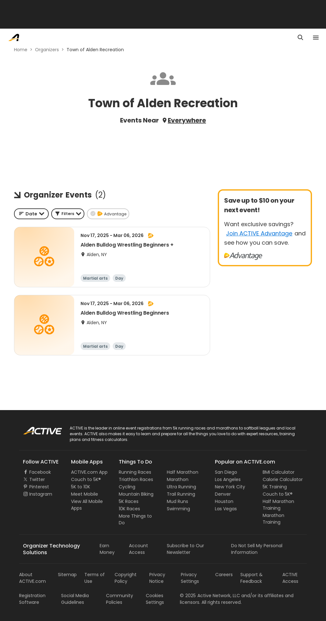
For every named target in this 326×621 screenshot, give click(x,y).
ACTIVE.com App (89, 472)
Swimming (178, 509)
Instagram (40, 494)
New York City (230, 487)
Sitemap (67, 574)
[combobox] (31, 213)
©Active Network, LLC (210, 595)
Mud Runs (177, 501)
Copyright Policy (126, 577)
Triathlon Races (136, 479)
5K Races (128, 501)
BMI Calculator (278, 472)
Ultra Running (181, 487)
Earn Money (107, 548)
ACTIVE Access (290, 577)
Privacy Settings (190, 577)
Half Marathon (182, 472)
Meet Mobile (84, 494)
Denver (223, 494)
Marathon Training (273, 518)
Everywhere (187, 120)
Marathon (177, 479)
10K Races (129, 509)
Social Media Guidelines (75, 598)
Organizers (47, 49)
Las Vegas (226, 509)
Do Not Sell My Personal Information (256, 548)
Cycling (127, 487)
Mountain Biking (136, 494)
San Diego (226, 472)
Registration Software (32, 598)
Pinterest (39, 487)
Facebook (40, 472)
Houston (224, 501)
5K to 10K (80, 487)
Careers (224, 574)
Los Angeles (228, 479)
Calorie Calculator (283, 479)
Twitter (37, 479)
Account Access (138, 548)
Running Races (135, 472)
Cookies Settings (155, 598)
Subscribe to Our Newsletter (185, 548)
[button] (67, 213)
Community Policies (119, 598)
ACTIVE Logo (36, 428)
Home (20, 49)
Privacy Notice (157, 577)
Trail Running (181, 494)
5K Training (275, 487)
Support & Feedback (251, 577)
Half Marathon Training (278, 504)
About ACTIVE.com (32, 577)
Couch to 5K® (86, 479)
